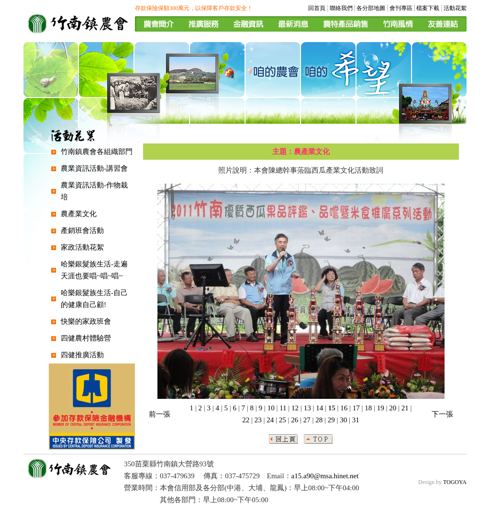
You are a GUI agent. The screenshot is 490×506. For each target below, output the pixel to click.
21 (405, 408)
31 (355, 420)
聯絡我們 (341, 8)
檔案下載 (427, 8)
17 (356, 408)
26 (294, 420)
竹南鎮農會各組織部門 (97, 151)
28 (319, 420)
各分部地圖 (370, 8)
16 (343, 408)
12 (295, 408)
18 (368, 408)
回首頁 (316, 8)
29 (331, 420)
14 (319, 408)
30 (343, 420)
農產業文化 (79, 214)
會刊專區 (401, 8)
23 (258, 420)
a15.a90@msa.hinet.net (325, 476)
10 (271, 408)
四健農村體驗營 (86, 338)
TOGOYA (455, 482)
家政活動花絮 (82, 247)
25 (282, 420)
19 (380, 408)
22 (245, 420)
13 (307, 408)
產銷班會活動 (82, 230)
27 (307, 420)
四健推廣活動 (82, 355)
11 (282, 408)
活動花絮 (455, 8)
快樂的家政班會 (86, 321)
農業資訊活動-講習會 (94, 168)
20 (392, 408)
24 (270, 420)
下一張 (442, 414)
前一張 (159, 414)
